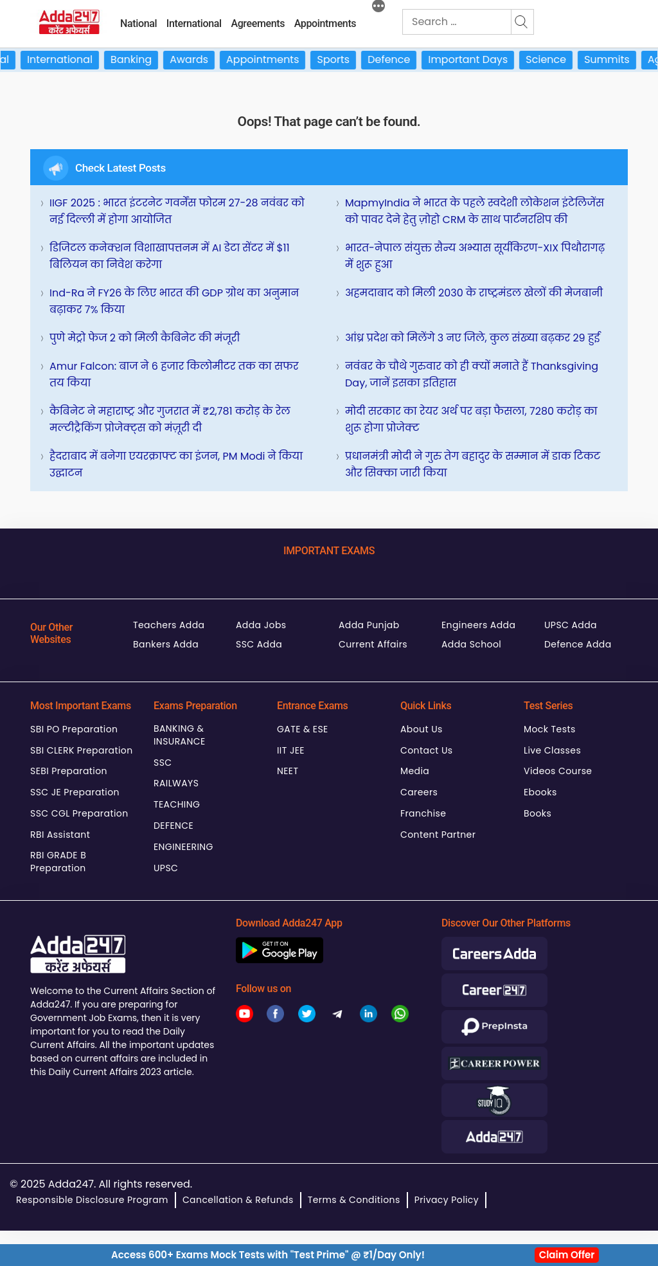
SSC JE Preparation (75, 792)
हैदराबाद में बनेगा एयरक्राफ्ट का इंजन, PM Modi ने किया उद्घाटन (176, 464)
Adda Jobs (261, 625)
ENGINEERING (183, 846)
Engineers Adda (478, 625)
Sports (343, 59)
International (194, 23)
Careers (419, 792)
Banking (140, 59)
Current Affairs (373, 644)
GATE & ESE (302, 729)
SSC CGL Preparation (79, 813)
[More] (378, 7)
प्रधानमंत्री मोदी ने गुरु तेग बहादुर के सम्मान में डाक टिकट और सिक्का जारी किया (472, 464)
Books (537, 813)
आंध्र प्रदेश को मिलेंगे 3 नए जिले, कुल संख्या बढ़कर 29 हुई (472, 337)
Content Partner (438, 834)
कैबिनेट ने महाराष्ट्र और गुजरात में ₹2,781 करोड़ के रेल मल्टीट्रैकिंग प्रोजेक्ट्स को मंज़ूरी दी (169, 419)
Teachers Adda (168, 625)
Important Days (478, 59)
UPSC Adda (570, 625)
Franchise (423, 813)
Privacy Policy (446, 1199)
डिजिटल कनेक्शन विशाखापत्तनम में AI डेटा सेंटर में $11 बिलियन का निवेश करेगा (169, 256)
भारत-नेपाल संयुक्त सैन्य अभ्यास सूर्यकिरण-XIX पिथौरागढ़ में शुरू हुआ (475, 256)
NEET (287, 770)
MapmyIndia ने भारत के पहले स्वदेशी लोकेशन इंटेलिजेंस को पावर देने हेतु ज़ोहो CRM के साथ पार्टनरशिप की (474, 211)
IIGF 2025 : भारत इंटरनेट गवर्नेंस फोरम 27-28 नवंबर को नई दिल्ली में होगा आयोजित (177, 211)
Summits (616, 59)
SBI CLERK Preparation (81, 750)
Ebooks (540, 792)
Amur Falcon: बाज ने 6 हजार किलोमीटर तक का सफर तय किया (173, 374)
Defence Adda (578, 644)
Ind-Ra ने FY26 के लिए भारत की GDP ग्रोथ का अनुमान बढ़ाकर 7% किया (174, 301)
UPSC (166, 868)
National (138, 23)
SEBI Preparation (68, 770)
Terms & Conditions (354, 1199)
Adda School (471, 644)
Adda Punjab (369, 625)
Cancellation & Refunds (238, 1199)
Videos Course (558, 770)
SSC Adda (259, 644)
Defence (398, 59)
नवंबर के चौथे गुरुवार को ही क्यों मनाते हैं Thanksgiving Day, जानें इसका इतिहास (471, 374)
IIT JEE (291, 750)
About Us (421, 729)
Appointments (325, 23)
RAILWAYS (176, 783)
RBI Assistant (60, 834)
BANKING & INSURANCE (180, 735)
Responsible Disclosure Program (92, 1199)
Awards (198, 59)
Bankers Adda (166, 644)
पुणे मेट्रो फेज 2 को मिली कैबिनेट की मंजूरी (144, 337)
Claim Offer (567, 1254)
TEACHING (177, 804)
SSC (163, 762)
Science (555, 59)
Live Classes (552, 750)
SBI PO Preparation (74, 729)
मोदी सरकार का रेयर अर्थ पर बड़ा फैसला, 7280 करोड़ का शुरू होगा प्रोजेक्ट (471, 419)
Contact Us (426, 750)
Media (414, 770)
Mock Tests (550, 729)
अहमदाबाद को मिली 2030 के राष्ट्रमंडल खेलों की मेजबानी (474, 292)
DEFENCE (173, 825)
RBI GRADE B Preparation (58, 861)
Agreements (258, 23)
